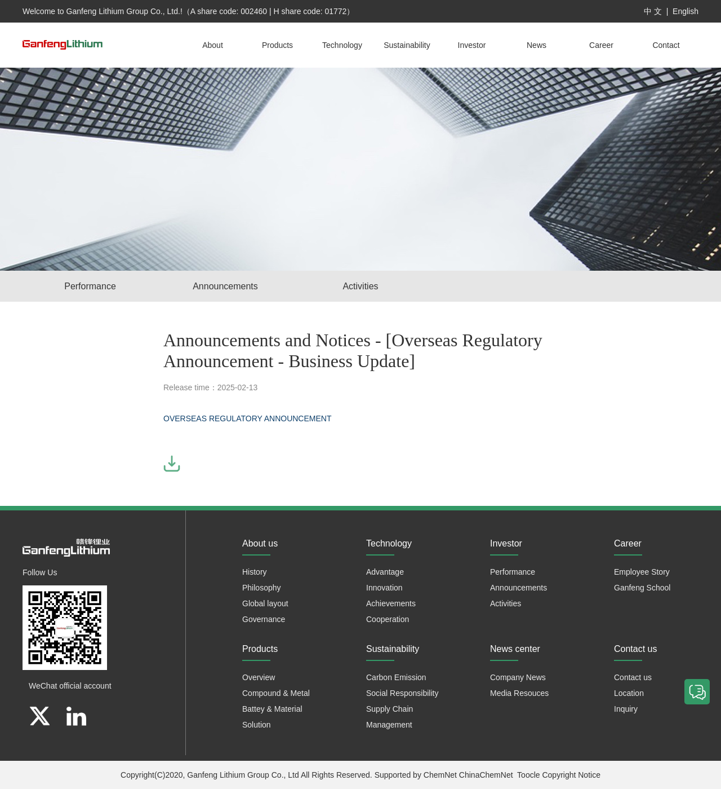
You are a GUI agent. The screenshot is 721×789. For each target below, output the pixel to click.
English (685, 11)
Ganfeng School (642, 587)
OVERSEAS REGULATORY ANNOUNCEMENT (248, 418)
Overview (258, 677)
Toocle (528, 774)
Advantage (385, 571)
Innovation (384, 587)
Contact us (633, 677)
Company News (518, 677)
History (254, 571)
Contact (665, 45)
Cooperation (387, 619)
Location (629, 693)
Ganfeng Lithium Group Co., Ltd (243, 774)
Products (277, 45)
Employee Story (642, 571)
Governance (263, 619)
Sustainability (407, 45)
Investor (472, 45)
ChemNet (440, 774)
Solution (256, 724)
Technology (342, 45)
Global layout (265, 603)
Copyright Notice (571, 774)
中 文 (653, 11)
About (212, 45)
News (536, 45)
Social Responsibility (402, 693)
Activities (360, 286)
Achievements (391, 603)
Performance (90, 286)
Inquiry (626, 708)
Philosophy (261, 587)
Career (601, 45)
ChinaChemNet (486, 774)
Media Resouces (519, 693)
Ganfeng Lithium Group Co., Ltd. (123, 11)
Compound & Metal (276, 693)
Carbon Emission (396, 677)
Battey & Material (272, 708)
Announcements (225, 286)
